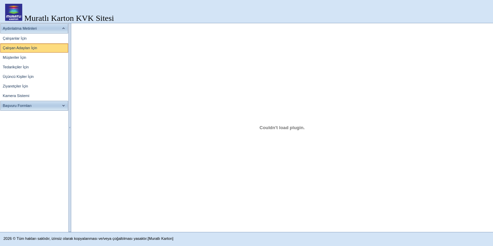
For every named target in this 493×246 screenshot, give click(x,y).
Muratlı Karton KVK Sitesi (69, 18)
